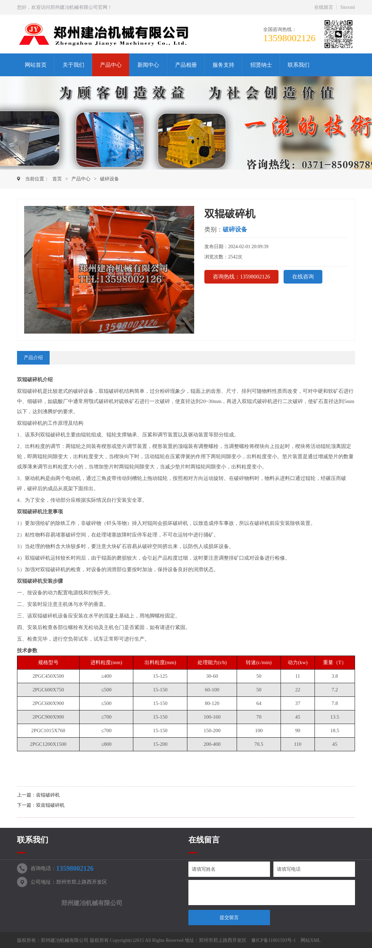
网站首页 (36, 65)
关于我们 (73, 65)
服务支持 (223, 65)
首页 (57, 178)
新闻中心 (148, 65)
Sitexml (347, 7)
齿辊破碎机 (48, 795)
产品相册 (186, 65)
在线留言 (323, 7)
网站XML (311, 940)
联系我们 (298, 65)
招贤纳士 (261, 65)
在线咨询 (303, 276)
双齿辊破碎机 (50, 805)
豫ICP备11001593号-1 (273, 940)
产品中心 (111, 65)
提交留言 (229, 917)
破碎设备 (109, 178)
